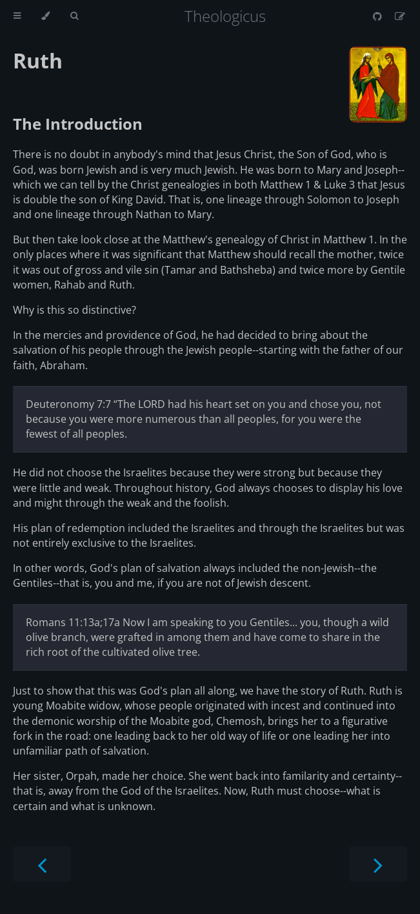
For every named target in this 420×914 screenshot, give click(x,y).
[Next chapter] (378, 864)
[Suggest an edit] (400, 16)
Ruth (38, 60)
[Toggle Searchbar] (74, 16)
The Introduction (78, 123)
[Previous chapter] (42, 864)
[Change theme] (45, 16)
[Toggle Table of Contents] (17, 16)
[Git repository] (379, 16)
